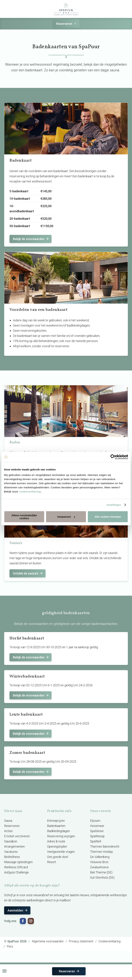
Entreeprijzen (56, 820)
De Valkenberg (99, 857)
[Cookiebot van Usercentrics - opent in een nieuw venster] (113, 457)
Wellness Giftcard (16, 867)
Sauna (8, 820)
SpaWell (95, 841)
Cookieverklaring (109, 941)
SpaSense (97, 831)
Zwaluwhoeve (99, 867)
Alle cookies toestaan (108, 516)
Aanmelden (18, 910)
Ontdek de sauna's (28, 573)
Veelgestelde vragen (61, 851)
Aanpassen (66, 516)
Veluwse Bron (99, 862)
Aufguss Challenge (16, 872)
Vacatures (11, 851)
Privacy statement (81, 941)
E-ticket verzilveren (17, 836)
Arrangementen (14, 846)
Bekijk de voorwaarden (31, 239)
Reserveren (66, 24)
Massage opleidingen (18, 862)
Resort (51, 862)
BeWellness (12, 857)
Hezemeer (97, 826)
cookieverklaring (30, 491)
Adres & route (56, 841)
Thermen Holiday (101, 851)
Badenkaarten (56, 826)
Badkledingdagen (58, 831)
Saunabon (10, 841)
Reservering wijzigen (61, 836)
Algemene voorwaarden (48, 941)
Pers (10, 946)
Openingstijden (57, 846)
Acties (8, 831)
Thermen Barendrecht (104, 846)
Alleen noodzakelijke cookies (24, 517)
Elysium (95, 820)
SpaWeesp (97, 836)
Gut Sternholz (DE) (102, 877)
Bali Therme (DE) (101, 872)
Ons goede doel (57, 857)
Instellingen (114, 504)
